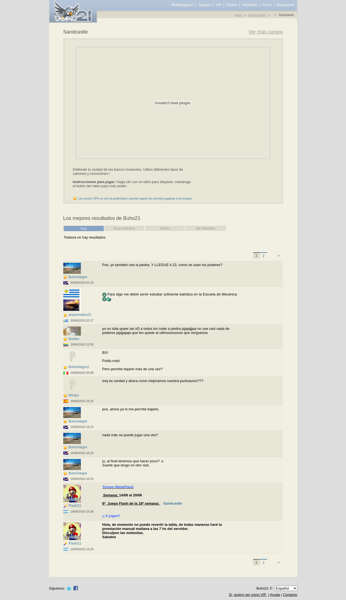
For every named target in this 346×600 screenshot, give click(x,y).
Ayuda (275, 595)
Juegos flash (257, 14)
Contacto (290, 595)
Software (249, 5)
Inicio (237, 14)
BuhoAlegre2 (78, 367)
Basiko (73, 339)
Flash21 (74, 506)
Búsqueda (286, 5)
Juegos (204, 5)
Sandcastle (172, 503)
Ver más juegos (265, 32)
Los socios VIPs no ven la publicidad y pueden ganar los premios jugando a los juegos (135, 198)
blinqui (73, 395)
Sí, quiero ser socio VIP (248, 595)
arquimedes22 (79, 315)
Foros (267, 5)
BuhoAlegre (77, 277)
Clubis (231, 5)
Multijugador (182, 5)
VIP (218, 5)
